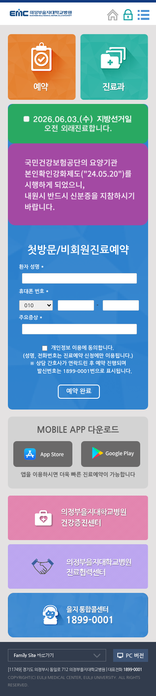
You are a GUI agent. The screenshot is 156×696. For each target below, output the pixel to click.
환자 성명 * (31, 266)
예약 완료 (79, 391)
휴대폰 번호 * (34, 291)
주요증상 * (31, 317)
